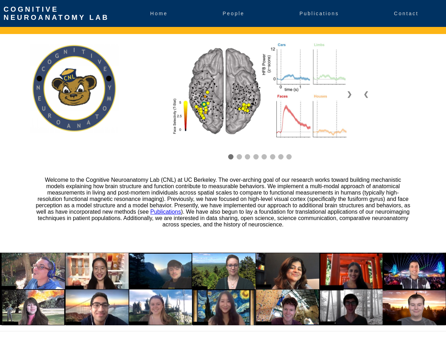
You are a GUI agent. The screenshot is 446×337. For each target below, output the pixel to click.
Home (158, 13)
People (234, 13)
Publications (319, 13)
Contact (406, 13)
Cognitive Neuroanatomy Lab (56, 13)
